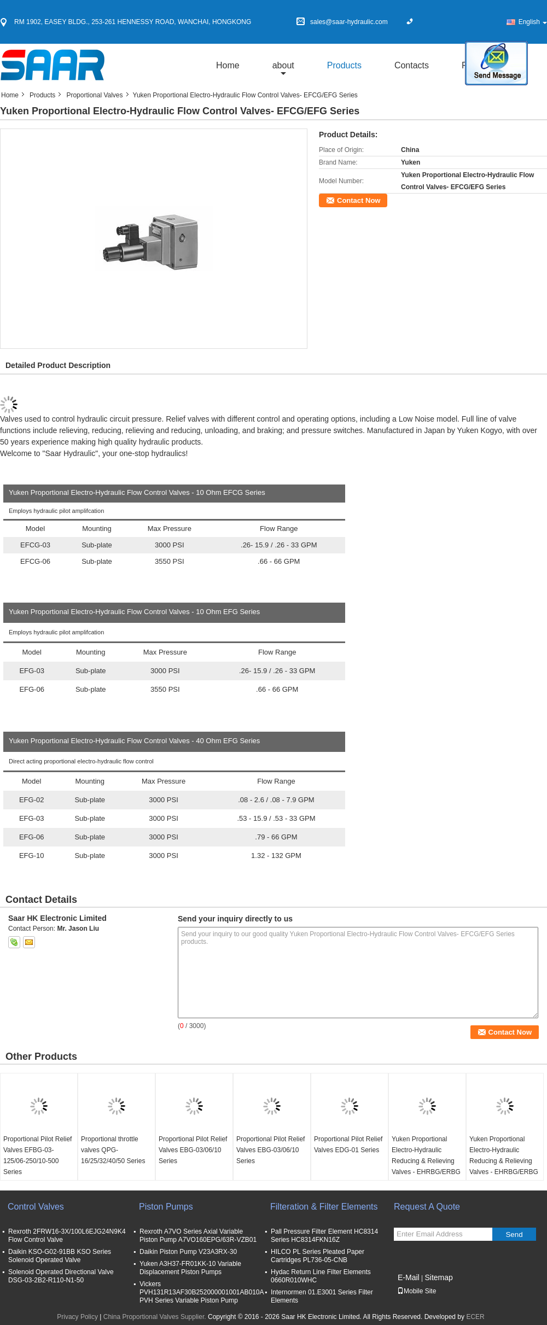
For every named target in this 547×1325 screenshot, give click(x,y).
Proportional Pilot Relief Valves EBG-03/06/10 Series (193, 1150)
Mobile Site (416, 1291)
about (283, 65)
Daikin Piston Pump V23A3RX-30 (188, 1252)
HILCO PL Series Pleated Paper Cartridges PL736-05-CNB (317, 1256)
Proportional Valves (94, 95)
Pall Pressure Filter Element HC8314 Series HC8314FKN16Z (324, 1236)
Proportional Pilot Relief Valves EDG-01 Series (348, 1144)
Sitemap (438, 1277)
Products (344, 65)
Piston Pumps (166, 1206)
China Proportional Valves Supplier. (155, 1317)
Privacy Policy (77, 1317)
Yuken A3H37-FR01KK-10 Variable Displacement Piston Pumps (190, 1268)
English (533, 22)
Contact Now (358, 200)
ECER (475, 1317)
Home (228, 65)
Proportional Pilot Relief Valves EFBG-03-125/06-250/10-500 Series (37, 1155)
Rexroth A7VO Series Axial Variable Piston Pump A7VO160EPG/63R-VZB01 (198, 1236)
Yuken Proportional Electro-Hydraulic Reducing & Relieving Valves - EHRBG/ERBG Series (426, 1161)
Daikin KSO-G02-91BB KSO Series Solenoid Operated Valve (59, 1256)
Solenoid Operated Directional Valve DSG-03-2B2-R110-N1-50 (61, 1276)
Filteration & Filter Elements (324, 1206)
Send (513, 1234)
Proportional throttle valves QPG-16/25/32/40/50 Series (113, 1150)
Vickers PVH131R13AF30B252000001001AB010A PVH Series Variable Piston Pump (201, 1292)
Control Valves (36, 1206)
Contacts (411, 65)
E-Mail (409, 1277)
